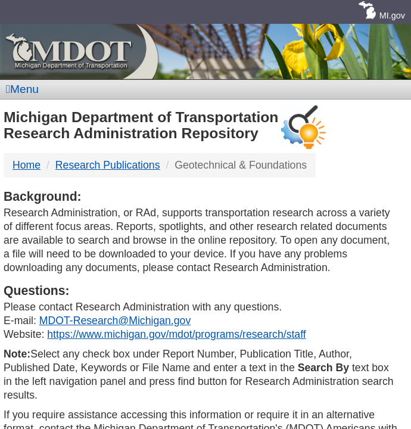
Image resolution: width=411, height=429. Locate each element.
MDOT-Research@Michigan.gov (115, 321)
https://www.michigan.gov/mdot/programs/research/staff (176, 334)
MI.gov (392, 15)
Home (27, 165)
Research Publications (107, 165)
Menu (22, 89)
